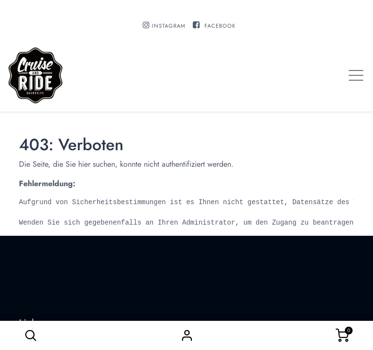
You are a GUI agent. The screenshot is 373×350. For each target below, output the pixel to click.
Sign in (186, 335)
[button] (30, 335)
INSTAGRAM (169, 26)
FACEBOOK (220, 26)
